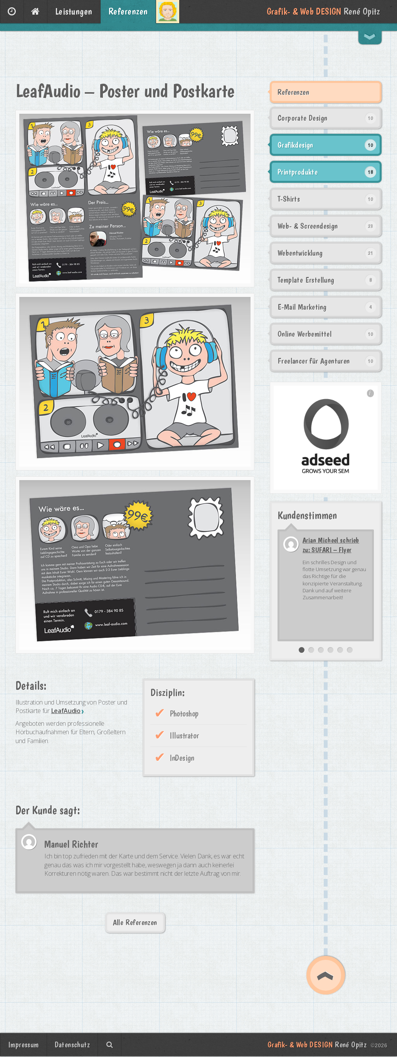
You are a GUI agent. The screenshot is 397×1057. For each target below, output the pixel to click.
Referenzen (128, 11)
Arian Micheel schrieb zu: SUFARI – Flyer (331, 545)
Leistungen (74, 11)
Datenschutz (72, 1044)
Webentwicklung (300, 253)
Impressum (23, 1044)
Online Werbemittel (304, 334)
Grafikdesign (295, 145)
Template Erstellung (306, 280)
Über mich (167, 11)
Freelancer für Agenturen (314, 361)
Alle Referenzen (135, 922)
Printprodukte (298, 172)
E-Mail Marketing (302, 307)
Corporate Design (302, 118)
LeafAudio (66, 710)
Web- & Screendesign (308, 226)
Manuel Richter (71, 844)
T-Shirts (289, 199)
